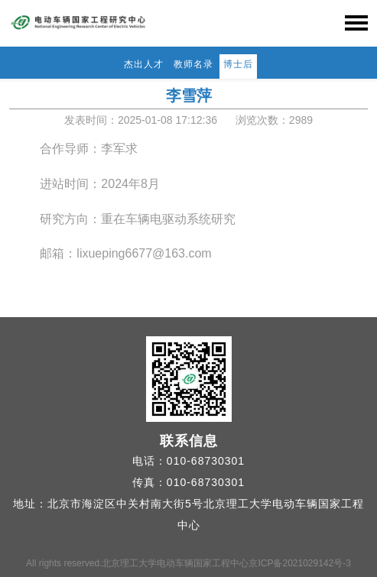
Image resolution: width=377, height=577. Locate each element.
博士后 (238, 64)
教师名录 (193, 64)
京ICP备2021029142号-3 (299, 563)
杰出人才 (144, 64)
